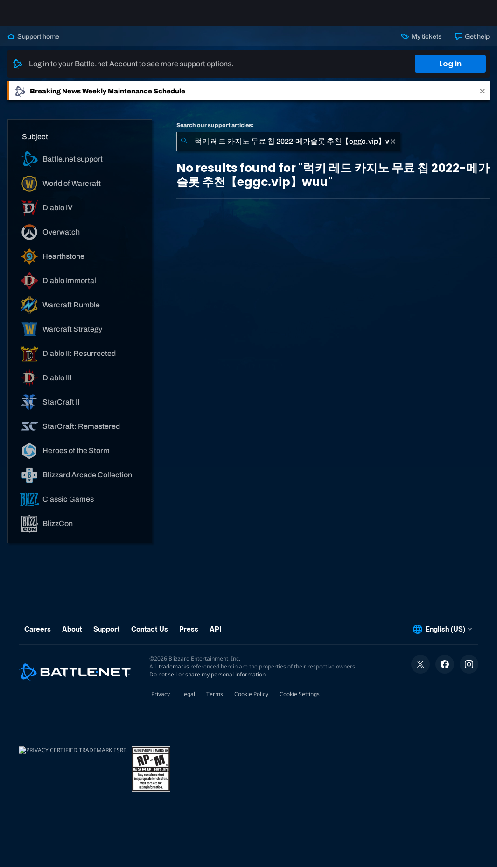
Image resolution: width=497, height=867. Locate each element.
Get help (472, 44)
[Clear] (392, 149)
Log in (450, 71)
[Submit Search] (183, 149)
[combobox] (288, 149)
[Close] (483, 98)
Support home (33, 44)
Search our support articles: (215, 132)
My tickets (421, 44)
